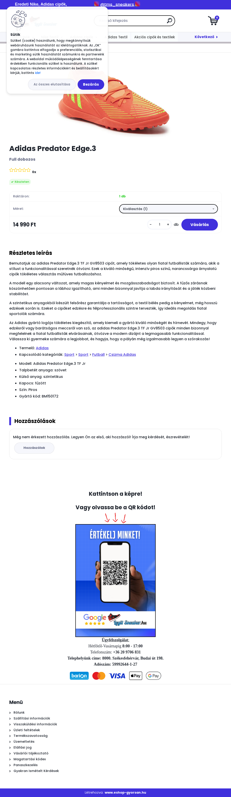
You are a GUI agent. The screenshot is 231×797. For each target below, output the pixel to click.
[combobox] (168, 209)
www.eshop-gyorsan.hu (125, 792)
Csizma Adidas (122, 354)
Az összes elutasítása (52, 84)
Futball (98, 354)
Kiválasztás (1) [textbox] (135, 209)
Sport (69, 354)
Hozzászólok (34, 447)
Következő (204, 36)
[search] (169, 22)
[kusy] (159, 224)
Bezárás (91, 84)
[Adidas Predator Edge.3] (115, 98)
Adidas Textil (115, 37)
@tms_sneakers (117, 4)
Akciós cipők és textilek (154, 37)
